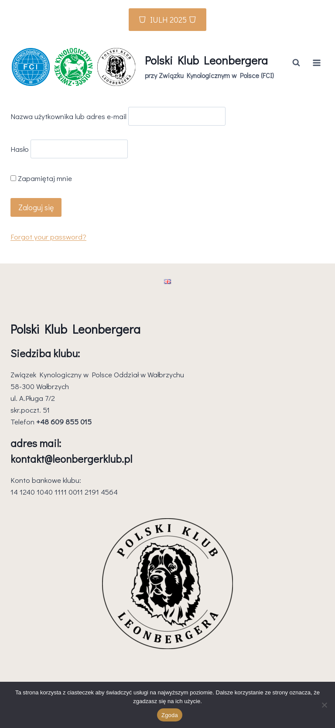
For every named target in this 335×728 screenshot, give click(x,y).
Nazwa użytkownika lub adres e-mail (68, 116)
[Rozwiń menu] (316, 62)
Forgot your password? (48, 237)
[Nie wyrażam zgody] (324, 705)
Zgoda (169, 715)
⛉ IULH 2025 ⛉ (167, 19)
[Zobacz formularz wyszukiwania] (296, 63)
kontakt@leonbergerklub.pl (71, 458)
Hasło (19, 149)
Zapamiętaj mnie (41, 178)
